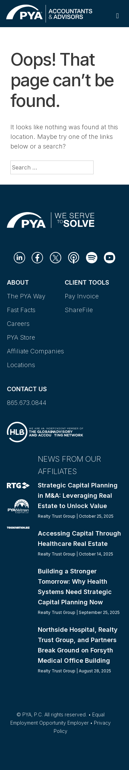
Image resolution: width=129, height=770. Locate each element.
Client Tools (87, 282)
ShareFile (79, 310)
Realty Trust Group (56, 516)
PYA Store (21, 337)
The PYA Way (26, 296)
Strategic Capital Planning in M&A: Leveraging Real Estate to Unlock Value (78, 495)
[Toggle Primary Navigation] (117, 16)
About (18, 282)
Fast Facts (21, 310)
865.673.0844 (26, 402)
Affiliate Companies (35, 351)
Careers (18, 323)
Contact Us (27, 389)
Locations (21, 364)
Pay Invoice (82, 296)
